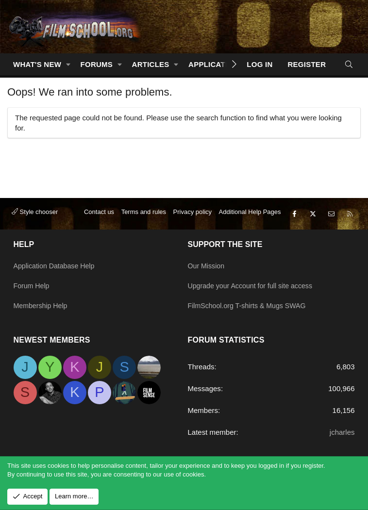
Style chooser (35, 220)
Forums (97, 64)
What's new (37, 64)
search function (221, 118)
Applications (216, 64)
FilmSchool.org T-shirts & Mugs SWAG (250, 308)
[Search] (349, 64)
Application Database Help (57, 270)
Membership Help (42, 308)
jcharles (342, 432)
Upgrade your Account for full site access (254, 289)
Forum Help (32, 289)
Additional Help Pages (250, 220)
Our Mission (207, 270)
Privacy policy (192, 220)
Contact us (99, 220)
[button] (68, 64)
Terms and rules (143, 220)
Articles (150, 64)
